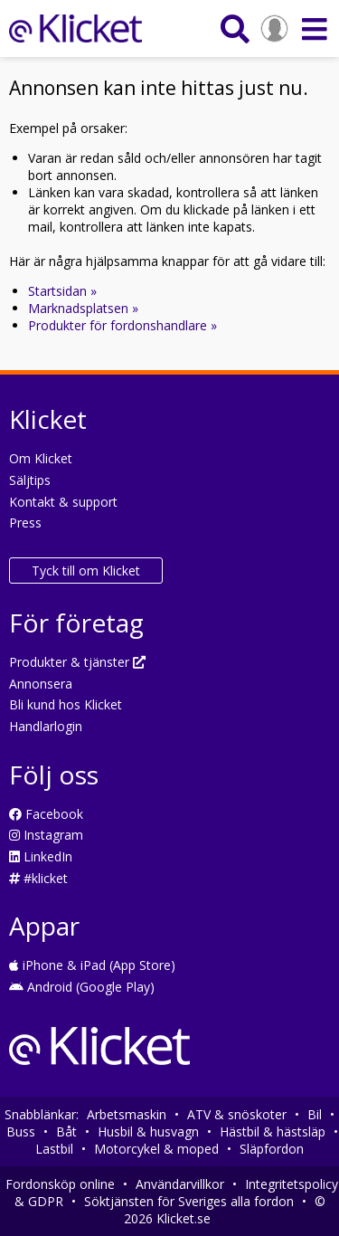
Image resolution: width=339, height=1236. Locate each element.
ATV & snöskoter (237, 1114)
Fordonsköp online (60, 1184)
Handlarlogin (45, 726)
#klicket (38, 878)
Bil (314, 1114)
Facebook (46, 813)
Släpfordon (272, 1148)
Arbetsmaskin (126, 1114)
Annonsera (40, 683)
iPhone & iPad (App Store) (92, 965)
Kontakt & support (63, 501)
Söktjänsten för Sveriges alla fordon (189, 1201)
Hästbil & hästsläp (272, 1131)
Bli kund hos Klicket (65, 704)
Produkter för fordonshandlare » (122, 325)
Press (25, 522)
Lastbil (54, 1148)
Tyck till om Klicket (86, 570)
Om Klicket (40, 458)
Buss (20, 1131)
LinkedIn (40, 856)
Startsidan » (62, 290)
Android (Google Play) (82, 986)
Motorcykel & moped (156, 1148)
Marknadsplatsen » (83, 308)
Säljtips (30, 480)
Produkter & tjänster (77, 661)
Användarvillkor (180, 1184)
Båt (66, 1131)
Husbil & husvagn (148, 1131)
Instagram (46, 834)
